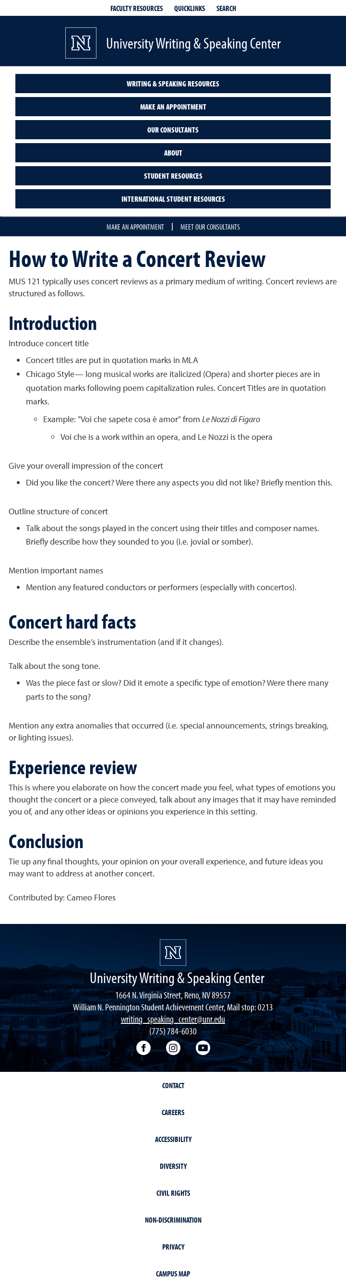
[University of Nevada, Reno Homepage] (173, 952)
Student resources (173, 176)
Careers (173, 1112)
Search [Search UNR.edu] (226, 8)
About (173, 153)
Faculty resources (136, 8)
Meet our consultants (210, 226)
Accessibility (173, 1139)
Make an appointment (173, 106)
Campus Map (173, 1273)
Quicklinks (189, 8)
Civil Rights (173, 1193)
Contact (173, 1085)
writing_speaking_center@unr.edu (173, 1019)
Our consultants (173, 129)
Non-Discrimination (173, 1220)
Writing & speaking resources (173, 83)
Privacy (173, 1246)
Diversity (173, 1166)
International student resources (173, 199)
